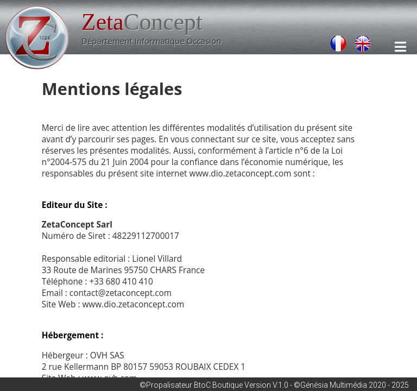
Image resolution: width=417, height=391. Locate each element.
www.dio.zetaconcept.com (240, 173)
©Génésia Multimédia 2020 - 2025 (351, 385)
